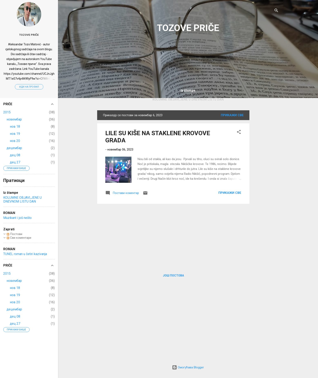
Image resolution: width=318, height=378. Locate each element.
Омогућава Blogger (188, 367)
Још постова (173, 275)
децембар (14, 148)
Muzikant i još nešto (17, 218)
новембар (14, 119)
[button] (238, 132)
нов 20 (15, 141)
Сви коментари (19, 238)
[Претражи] (276, 11)
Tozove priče (29, 34)
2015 (7, 112)
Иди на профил (29, 86)
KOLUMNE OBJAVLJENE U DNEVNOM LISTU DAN (188, 99)
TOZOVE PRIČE (188, 27)
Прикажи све (232, 115)
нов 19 (15, 134)
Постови (14, 234)
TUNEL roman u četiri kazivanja (25, 254)
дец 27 (15, 162)
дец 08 (15, 155)
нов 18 (15, 126)
